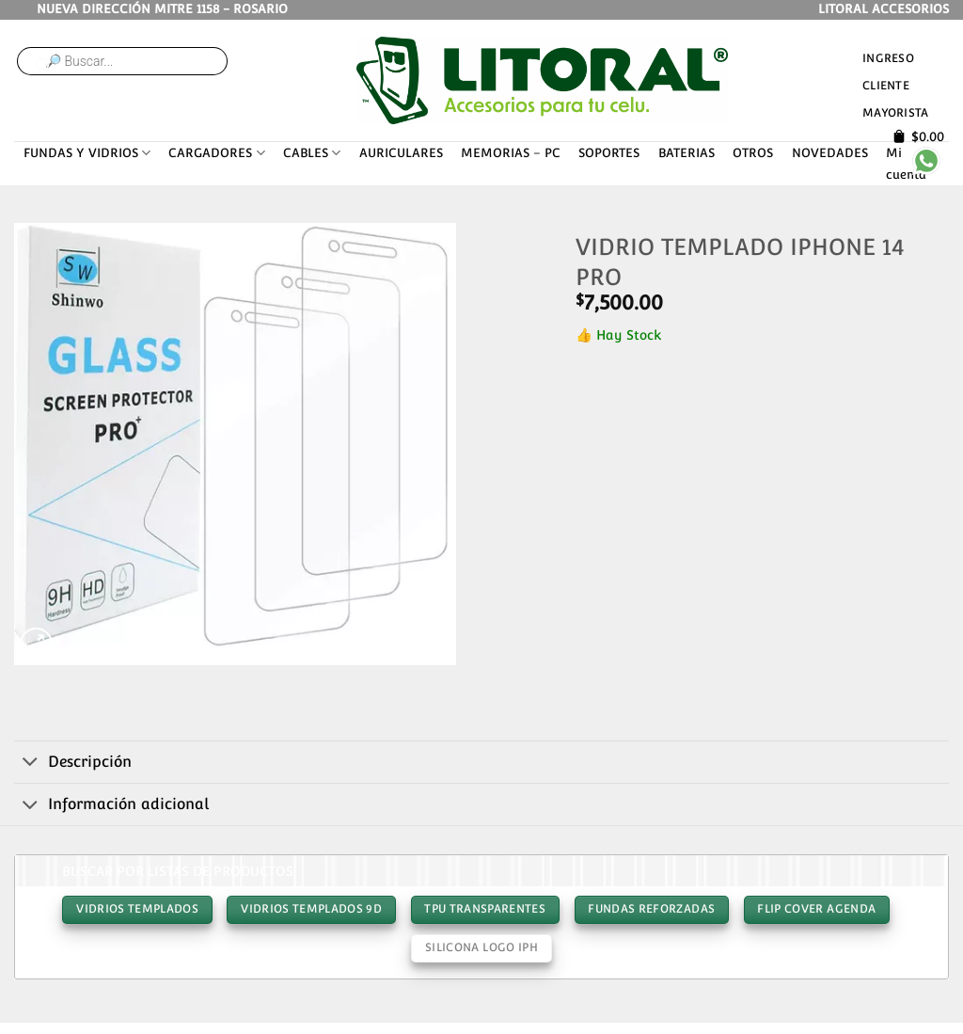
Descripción (73, 763)
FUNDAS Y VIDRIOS (87, 153)
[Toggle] (30, 763)
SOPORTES (608, 153)
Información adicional (111, 806)
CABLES (311, 153)
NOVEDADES (830, 153)
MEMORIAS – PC (510, 153)
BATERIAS (686, 153)
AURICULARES (401, 153)
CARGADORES (216, 153)
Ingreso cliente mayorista (895, 85)
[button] (36, 644)
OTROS (753, 153)
